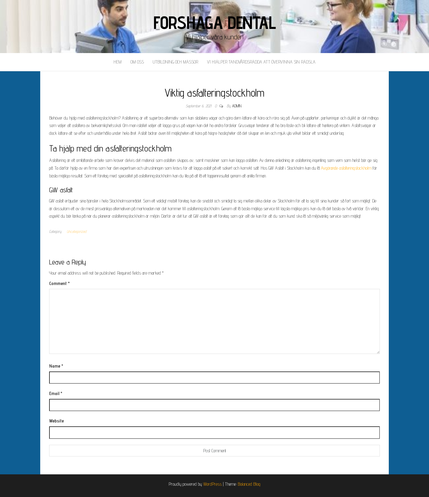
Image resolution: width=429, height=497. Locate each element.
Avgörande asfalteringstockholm (346, 168)
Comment (59, 283)
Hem (118, 62)
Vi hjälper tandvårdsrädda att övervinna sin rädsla (261, 62)
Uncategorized (76, 231)
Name (56, 366)
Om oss (137, 62)
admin (236, 105)
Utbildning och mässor (175, 62)
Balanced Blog (249, 484)
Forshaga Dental (214, 22)
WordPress (212, 484)
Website (56, 421)
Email (55, 393)
